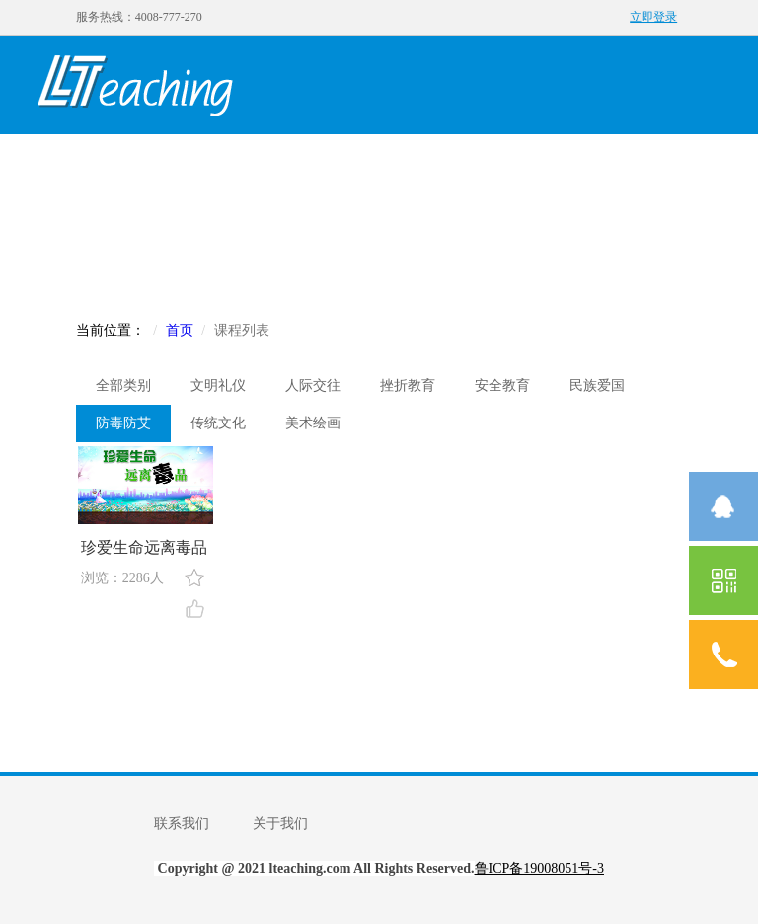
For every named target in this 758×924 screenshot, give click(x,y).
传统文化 (218, 423)
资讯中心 (614, 164)
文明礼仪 (218, 385)
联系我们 (181, 823)
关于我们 (280, 823)
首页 (82, 164)
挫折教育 (407, 385)
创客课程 (259, 164)
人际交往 (313, 385)
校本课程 (437, 164)
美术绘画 (313, 423)
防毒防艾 (123, 423)
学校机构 (526, 164)
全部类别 (123, 385)
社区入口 (170, 263)
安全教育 (502, 385)
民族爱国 (597, 385)
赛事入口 (82, 263)
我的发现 (170, 164)
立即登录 (653, 17)
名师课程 (348, 164)
